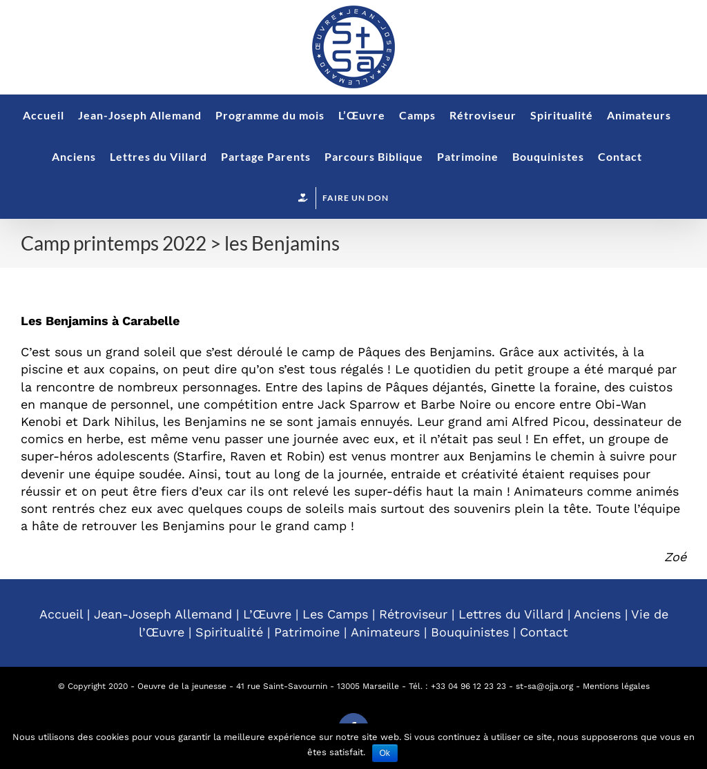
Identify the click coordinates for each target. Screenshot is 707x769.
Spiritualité (229, 632)
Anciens (597, 614)
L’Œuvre (267, 614)
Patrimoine (307, 632)
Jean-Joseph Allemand (163, 614)
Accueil (61, 614)
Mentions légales (616, 686)
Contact (544, 632)
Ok (385, 753)
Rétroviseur (413, 614)
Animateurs (385, 632)
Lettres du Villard (510, 614)
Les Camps (335, 614)
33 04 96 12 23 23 (471, 686)
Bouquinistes (470, 632)
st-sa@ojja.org (544, 686)
